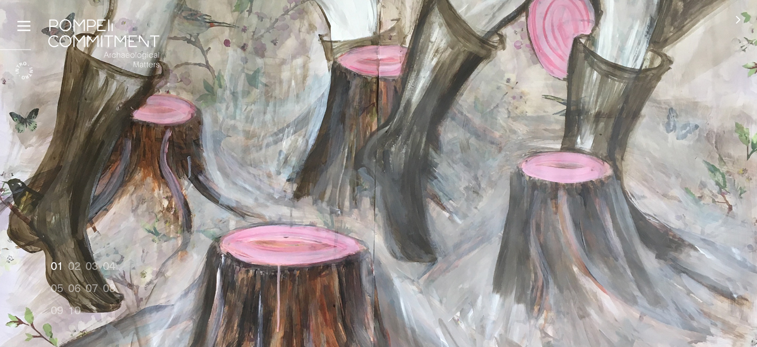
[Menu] (24, 24)
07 (91, 287)
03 (91, 265)
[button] (738, 19)
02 (74, 265)
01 (57, 265)
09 (57, 310)
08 (109, 287)
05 (57, 287)
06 (74, 287)
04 (109, 265)
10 (74, 310)
